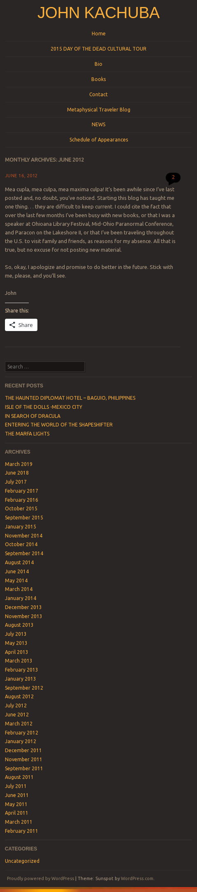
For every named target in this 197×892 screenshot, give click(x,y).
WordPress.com (137, 878)
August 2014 (19, 562)
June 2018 (17, 472)
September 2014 (24, 553)
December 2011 (23, 750)
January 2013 (20, 678)
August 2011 (19, 777)
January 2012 (20, 741)
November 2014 (23, 535)
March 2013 (18, 660)
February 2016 (21, 500)
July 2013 (16, 634)
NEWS (98, 124)
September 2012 (24, 687)
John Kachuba (98, 12)
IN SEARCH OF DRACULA (32, 416)
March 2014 (18, 589)
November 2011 (23, 759)
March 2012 (18, 723)
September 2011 (24, 768)
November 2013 (23, 616)
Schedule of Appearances (99, 139)
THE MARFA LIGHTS (27, 433)
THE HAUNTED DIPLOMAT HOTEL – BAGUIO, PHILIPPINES (70, 398)
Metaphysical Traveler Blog (98, 109)
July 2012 (16, 705)
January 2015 (20, 526)
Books (98, 79)
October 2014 (21, 544)
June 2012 (17, 714)
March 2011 (18, 822)
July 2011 (16, 786)
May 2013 (16, 643)
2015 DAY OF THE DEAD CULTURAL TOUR (98, 48)
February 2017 (21, 490)
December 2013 (23, 607)
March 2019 (18, 464)
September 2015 (24, 517)
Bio (98, 64)
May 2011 (16, 804)
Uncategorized (22, 861)
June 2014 (17, 571)
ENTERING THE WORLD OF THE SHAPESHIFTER (59, 424)
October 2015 (21, 508)
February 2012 (21, 732)
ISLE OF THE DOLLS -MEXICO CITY (43, 407)
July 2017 (16, 481)
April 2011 (16, 813)
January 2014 (20, 598)
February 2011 (21, 831)
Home (99, 33)
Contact (98, 94)
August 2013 (19, 625)
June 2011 (17, 795)
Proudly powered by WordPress (40, 878)
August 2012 (19, 696)
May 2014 (16, 580)
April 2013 (16, 652)
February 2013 (21, 669)
